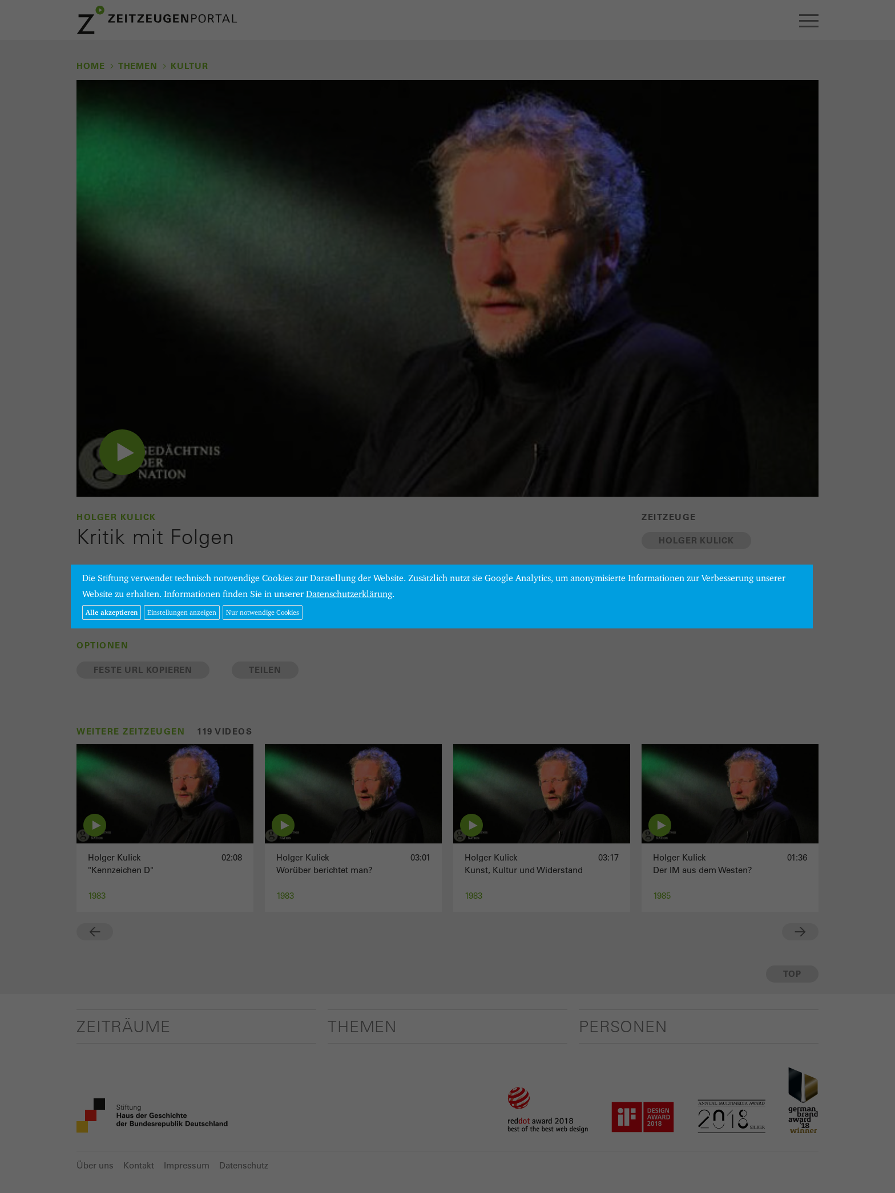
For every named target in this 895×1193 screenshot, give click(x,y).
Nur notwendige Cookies (262, 612)
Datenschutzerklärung (349, 594)
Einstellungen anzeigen (181, 612)
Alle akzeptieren (112, 612)
